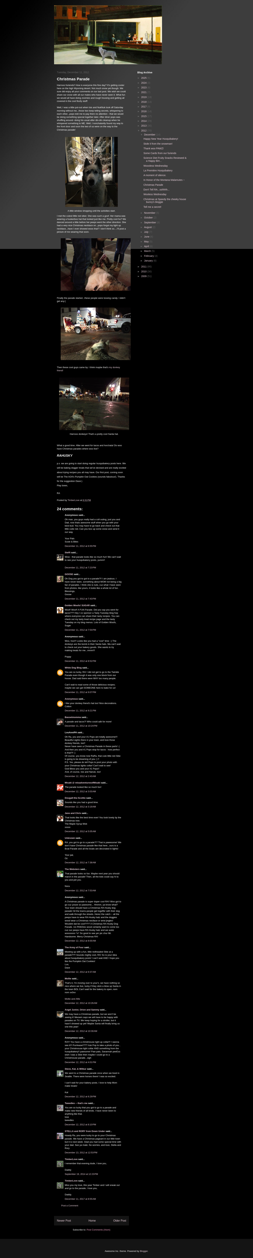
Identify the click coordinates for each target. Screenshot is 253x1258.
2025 (144, 77)
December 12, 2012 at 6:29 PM (80, 1096)
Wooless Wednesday (154, 194)
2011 (144, 266)
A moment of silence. (154, 175)
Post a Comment (69, 1205)
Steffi (68, 552)
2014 (144, 121)
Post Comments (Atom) (98, 1229)
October (148, 217)
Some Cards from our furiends (159, 153)
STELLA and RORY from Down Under (85, 1131)
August (148, 227)
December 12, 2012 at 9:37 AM (80, 972)
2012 (144, 130)
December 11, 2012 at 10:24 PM (81, 725)
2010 (144, 271)
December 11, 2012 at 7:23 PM (80, 567)
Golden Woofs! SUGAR (77, 605)
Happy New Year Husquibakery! (160, 138)
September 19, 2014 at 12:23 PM (81, 1174)
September (150, 222)
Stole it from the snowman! (158, 143)
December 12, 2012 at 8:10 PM (80, 1124)
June (147, 236)
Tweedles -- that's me (76, 1103)
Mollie (68, 978)
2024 (144, 82)
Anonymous (71, 699)
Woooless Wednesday (155, 165)
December (150, 134)
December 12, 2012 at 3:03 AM (80, 791)
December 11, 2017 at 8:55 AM (80, 1199)
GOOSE (69, 574)
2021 (144, 92)
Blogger (143, 1251)
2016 (144, 111)
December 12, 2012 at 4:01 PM (80, 1062)
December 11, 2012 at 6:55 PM (80, 546)
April (147, 246)
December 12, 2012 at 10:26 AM (81, 1003)
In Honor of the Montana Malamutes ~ (164, 180)
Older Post (119, 1220)
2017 (144, 106)
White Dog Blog (73, 667)
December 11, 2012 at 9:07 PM (80, 692)
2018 (144, 101)
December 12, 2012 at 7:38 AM (80, 862)
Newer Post (64, 1220)
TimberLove (71, 1159)
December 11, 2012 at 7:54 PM (80, 630)
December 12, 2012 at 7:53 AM (80, 890)
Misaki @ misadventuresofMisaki (82, 782)
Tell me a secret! (152, 206)
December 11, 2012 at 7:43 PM (80, 598)
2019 (144, 97)
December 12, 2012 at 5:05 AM (80, 831)
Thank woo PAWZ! (153, 148)
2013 (144, 125)
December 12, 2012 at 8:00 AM (80, 940)
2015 (144, 116)
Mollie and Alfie (72, 999)
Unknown (70, 838)
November (150, 212)
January (148, 260)
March (148, 251)
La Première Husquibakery (158, 170)
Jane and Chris (73, 813)
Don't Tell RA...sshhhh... (156, 189)
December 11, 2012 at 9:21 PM (80, 710)
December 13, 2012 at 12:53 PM (81, 1152)
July (146, 232)
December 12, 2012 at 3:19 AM (80, 806)
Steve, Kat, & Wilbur (75, 1069)
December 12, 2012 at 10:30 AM (81, 1031)
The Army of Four (74, 947)
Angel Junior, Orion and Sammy (82, 1009)
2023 (144, 87)
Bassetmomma (73, 717)
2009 (144, 276)
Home (92, 1220)
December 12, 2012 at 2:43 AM (80, 776)
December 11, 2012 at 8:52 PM (80, 661)
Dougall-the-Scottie (75, 798)
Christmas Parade (153, 184)
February (149, 256)
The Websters (72, 869)
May (146, 241)
